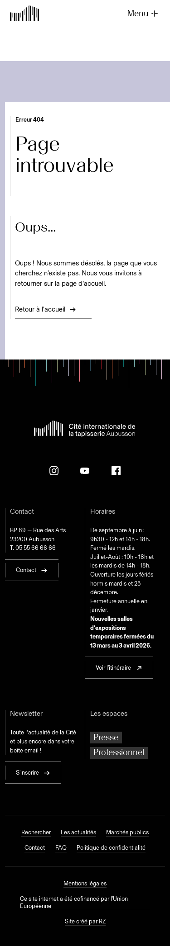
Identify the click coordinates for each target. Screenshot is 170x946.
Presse (105, 737)
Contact (34, 847)
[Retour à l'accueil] (24, 14)
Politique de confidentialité (111, 847)
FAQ (61, 847)
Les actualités (78, 832)
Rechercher (36, 832)
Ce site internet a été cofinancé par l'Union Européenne (74, 902)
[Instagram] (54, 470)
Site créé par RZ (85, 921)
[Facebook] (116, 470)
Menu (143, 13)
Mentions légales (85, 883)
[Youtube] (84, 470)
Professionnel (118, 752)
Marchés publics (127, 832)
